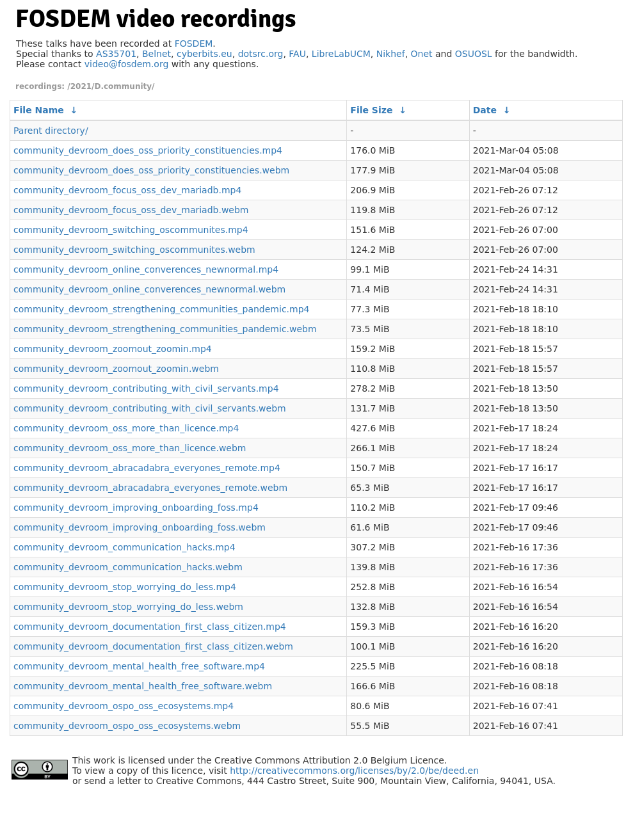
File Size (371, 110)
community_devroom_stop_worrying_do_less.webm (128, 607)
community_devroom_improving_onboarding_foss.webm (139, 527)
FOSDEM (194, 43)
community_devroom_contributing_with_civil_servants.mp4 (146, 388)
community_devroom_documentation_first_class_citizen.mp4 (149, 626)
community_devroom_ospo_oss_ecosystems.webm (127, 726)
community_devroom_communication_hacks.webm (128, 567)
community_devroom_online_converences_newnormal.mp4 (145, 269)
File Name (38, 110)
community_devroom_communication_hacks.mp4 (124, 547)
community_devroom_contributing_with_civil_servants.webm (149, 408)
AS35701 (116, 54)
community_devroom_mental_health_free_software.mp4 (139, 666)
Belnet (156, 54)
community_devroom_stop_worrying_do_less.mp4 (124, 587)
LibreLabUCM (341, 54)
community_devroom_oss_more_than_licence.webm (129, 448)
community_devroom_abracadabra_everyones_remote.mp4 (146, 468)
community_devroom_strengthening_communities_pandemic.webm (165, 329)
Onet (422, 54)
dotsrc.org (261, 54)
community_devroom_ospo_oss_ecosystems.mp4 (123, 706)
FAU (297, 54)
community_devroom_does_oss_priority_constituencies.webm (151, 170)
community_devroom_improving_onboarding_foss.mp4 (136, 507)
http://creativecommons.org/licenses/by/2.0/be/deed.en (354, 770)
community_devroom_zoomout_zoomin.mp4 (112, 349)
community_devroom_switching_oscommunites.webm (134, 249)
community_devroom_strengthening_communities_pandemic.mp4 (161, 309)
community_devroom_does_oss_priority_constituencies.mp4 (147, 150)
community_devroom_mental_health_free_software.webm (142, 686)
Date (485, 110)
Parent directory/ (50, 130)
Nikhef (390, 54)
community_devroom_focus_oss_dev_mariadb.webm (131, 210)
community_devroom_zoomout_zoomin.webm (116, 369)
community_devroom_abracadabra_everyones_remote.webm (150, 488)
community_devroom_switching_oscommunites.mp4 (130, 230)
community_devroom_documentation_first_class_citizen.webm (153, 646)
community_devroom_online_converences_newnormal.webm (149, 289)
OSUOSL (473, 54)
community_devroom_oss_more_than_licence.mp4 (126, 428)
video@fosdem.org (126, 64)
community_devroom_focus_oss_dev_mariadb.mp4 (127, 190)
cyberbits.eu (204, 54)
